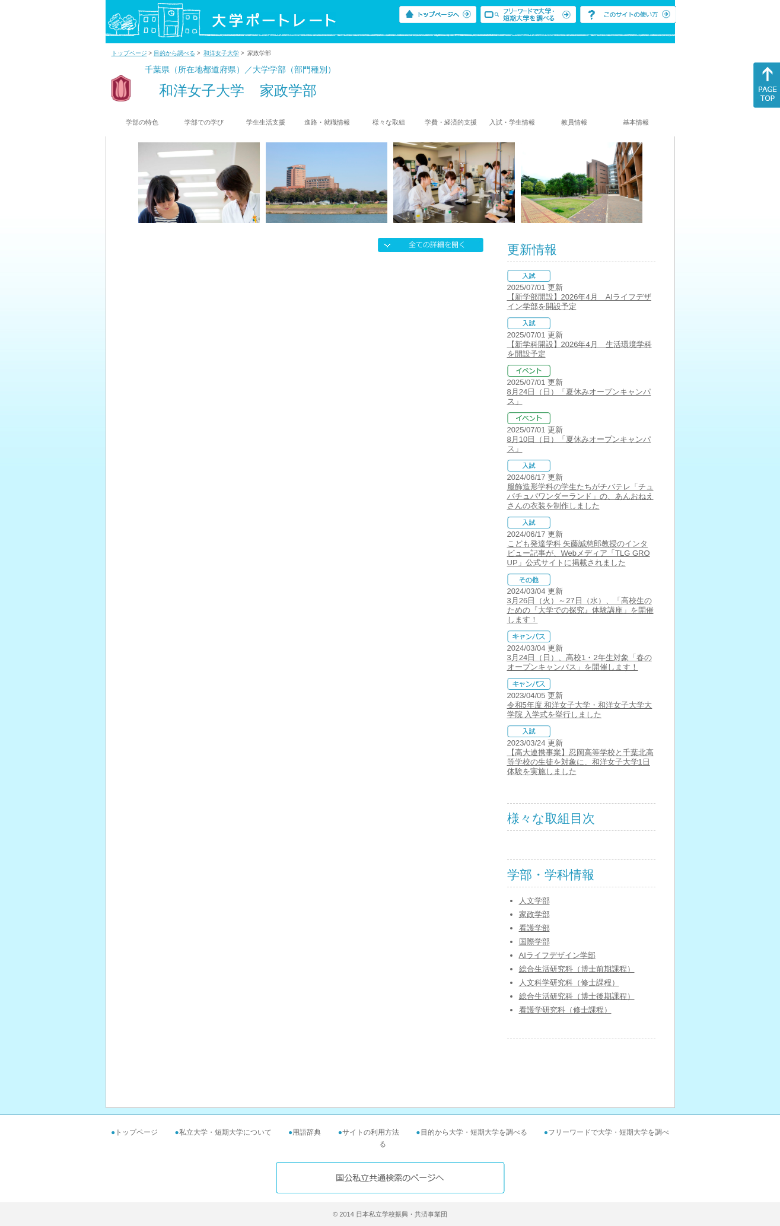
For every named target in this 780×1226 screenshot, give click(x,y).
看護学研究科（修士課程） (565, 1009)
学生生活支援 (265, 122)
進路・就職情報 (327, 122)
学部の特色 (142, 122)
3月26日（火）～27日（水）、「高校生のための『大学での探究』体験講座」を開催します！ (580, 610)
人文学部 (534, 900)
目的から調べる (174, 53)
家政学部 (534, 914)
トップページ (129, 53)
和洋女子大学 (221, 53)
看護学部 (534, 928)
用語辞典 (306, 1132)
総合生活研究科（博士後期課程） (577, 996)
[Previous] (142, 182)
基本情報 (636, 122)
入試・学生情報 (512, 122)
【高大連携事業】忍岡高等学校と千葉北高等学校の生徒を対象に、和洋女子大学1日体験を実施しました (580, 762)
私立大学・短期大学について (225, 1132)
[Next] (638, 182)
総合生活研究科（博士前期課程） (577, 968)
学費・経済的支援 (451, 122)
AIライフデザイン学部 (557, 955)
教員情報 (574, 122)
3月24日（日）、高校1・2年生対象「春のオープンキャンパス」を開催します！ (579, 662)
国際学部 (534, 941)
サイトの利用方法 (370, 1132)
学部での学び (204, 122)
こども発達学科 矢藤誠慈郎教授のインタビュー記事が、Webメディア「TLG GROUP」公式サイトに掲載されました (578, 553)
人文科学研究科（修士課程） (569, 982)
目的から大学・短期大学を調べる (474, 1132)
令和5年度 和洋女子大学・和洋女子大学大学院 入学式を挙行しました (579, 709)
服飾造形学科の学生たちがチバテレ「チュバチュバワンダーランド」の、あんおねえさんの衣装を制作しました (580, 496)
